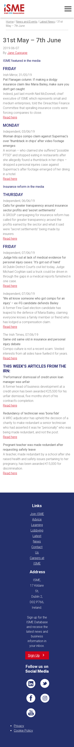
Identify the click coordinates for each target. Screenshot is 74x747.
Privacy (19, 726)
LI (31, 684)
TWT (45, 684)
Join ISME (37, 514)
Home (10, 21)
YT (31, 713)
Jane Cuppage (17, 53)
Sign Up (34, 655)
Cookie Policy (23, 730)
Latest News (47, 21)
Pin (45, 698)
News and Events (26, 21)
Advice (37, 519)
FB (31, 698)
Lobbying (37, 530)
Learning (37, 525)
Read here (10, 117)
